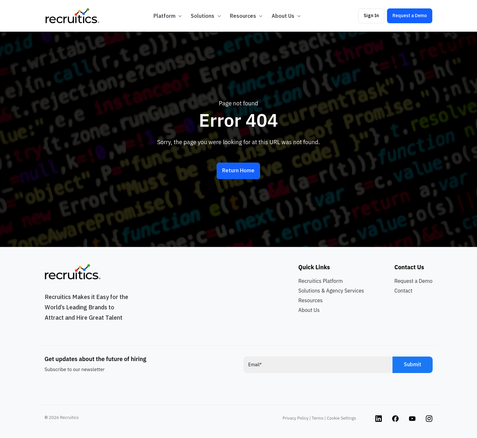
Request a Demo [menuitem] (413, 281)
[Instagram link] (378, 418)
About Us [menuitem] (309, 310)
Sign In (371, 15)
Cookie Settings (341, 418)
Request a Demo (409, 15)
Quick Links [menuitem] (314, 267)
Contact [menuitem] (403, 290)
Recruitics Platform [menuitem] (320, 281)
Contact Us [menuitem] (409, 267)
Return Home (238, 170)
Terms (318, 418)
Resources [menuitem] (310, 300)
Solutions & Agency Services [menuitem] (331, 290)
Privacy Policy (296, 418)
